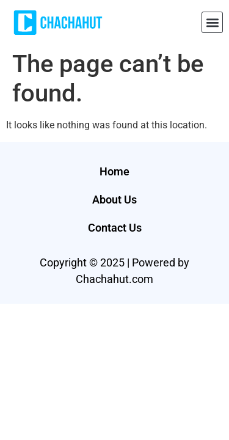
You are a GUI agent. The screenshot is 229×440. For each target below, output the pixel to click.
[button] (212, 22)
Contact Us (115, 227)
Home (114, 171)
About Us (114, 199)
